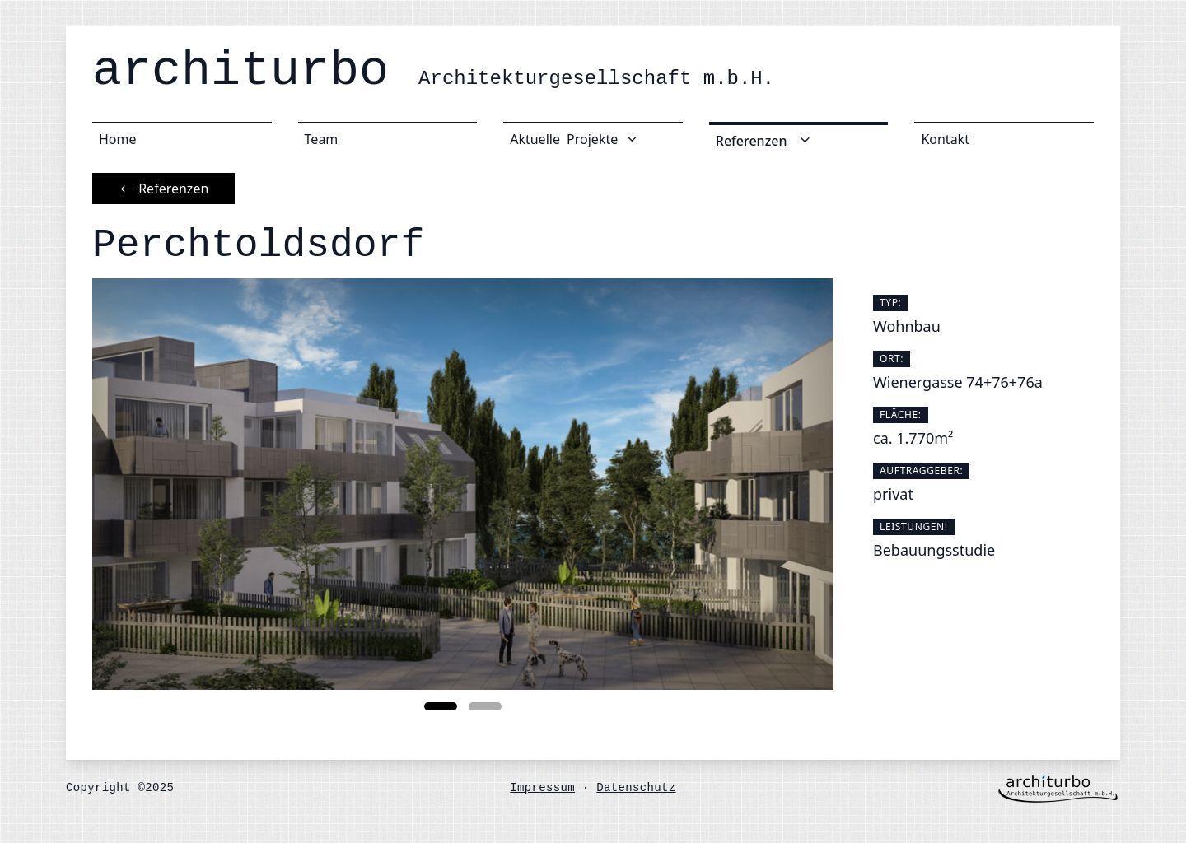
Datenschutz (635, 787)
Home (118, 139)
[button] (440, 706)
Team (322, 139)
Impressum (542, 787)
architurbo (433, 71)
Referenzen (163, 188)
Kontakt (945, 139)
